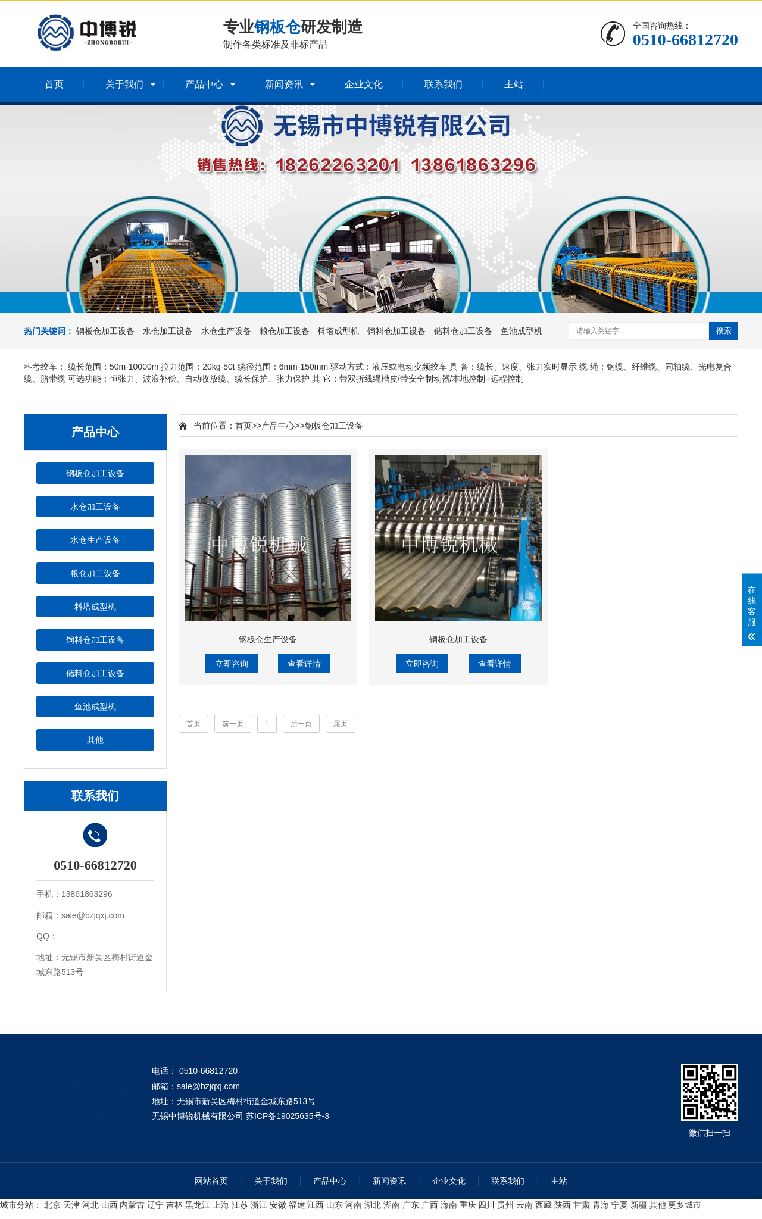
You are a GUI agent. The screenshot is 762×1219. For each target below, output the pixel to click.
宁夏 (619, 1204)
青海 (600, 1204)
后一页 (301, 724)
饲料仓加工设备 (396, 331)
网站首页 (211, 1181)
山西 (109, 1204)
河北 (90, 1204)
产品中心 (204, 84)
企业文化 (364, 84)
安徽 (278, 1204)
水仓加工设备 (168, 331)
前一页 (232, 724)
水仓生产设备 (226, 331)
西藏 (543, 1204)
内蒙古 (132, 1204)
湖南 (391, 1204)
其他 (95, 740)
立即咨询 (231, 663)
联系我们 (443, 84)
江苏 (240, 1204)
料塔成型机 (338, 331)
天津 (71, 1204)
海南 (449, 1204)
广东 (410, 1204)
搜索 (724, 330)
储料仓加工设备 (463, 331)
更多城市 (684, 1204)
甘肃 (581, 1204)
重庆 (468, 1204)
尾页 (340, 724)
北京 (52, 1204)
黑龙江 (197, 1204)
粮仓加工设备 (285, 331)
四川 (486, 1204)
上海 (221, 1204)
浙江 (259, 1204)
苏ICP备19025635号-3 (287, 1116)
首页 (54, 84)
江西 (315, 1204)
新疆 (638, 1204)
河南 (353, 1204)
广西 (429, 1204)
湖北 (372, 1204)
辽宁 (155, 1204)
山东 (334, 1204)
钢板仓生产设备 (268, 639)
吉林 (174, 1204)
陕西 (562, 1204)
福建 (297, 1204)
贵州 (505, 1204)
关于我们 (124, 84)
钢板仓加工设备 (105, 331)
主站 (513, 84)
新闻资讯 (284, 84)
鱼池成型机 (521, 331)
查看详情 (304, 663)
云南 (524, 1204)
